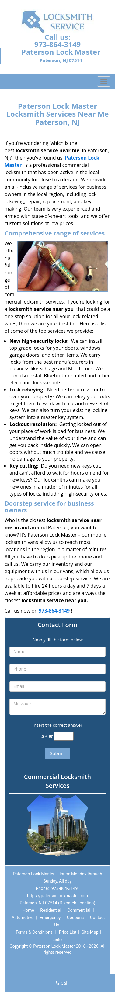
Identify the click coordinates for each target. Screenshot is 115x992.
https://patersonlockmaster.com (57, 895)
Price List (67, 932)
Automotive (22, 917)
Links (58, 939)
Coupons (75, 917)
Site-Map (90, 932)
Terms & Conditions (34, 932)
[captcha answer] (64, 736)
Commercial (78, 910)
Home (28, 910)
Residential (50, 910)
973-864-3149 (57, 44)
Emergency (50, 917)
